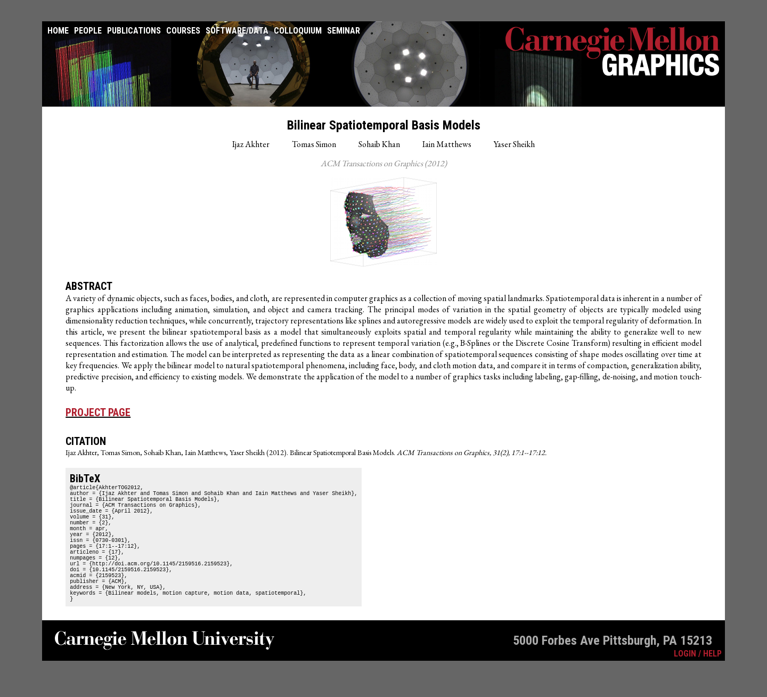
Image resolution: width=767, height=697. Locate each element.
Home (58, 31)
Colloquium (298, 31)
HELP (712, 685)
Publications (134, 31)
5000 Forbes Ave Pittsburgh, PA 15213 (612, 672)
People (88, 31)
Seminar (343, 31)
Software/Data (237, 31)
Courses (183, 31)
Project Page (98, 412)
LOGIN (685, 685)
